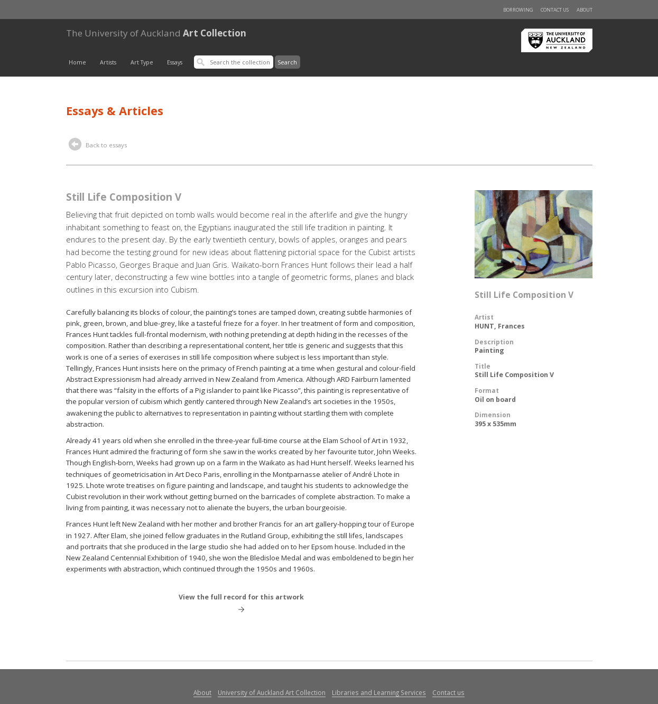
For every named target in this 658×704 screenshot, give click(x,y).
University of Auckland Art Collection (272, 692)
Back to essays (98, 146)
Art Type (142, 62)
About (584, 9)
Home (77, 62)
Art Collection (156, 33)
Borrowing (518, 9)
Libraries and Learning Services (379, 692)
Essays (174, 62)
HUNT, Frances (500, 326)
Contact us (555, 9)
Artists (108, 62)
